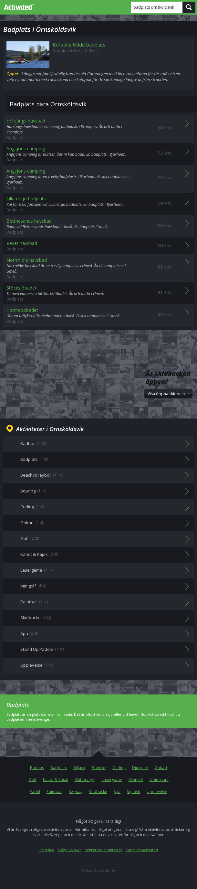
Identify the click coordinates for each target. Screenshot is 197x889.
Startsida (46, 849)
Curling (119, 767)
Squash (133, 791)
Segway (75, 791)
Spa (117, 791)
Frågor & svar (69, 849)
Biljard (79, 767)
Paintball (54, 791)
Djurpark (140, 767)
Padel (35, 791)
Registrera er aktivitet (103, 849)
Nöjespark (159, 779)
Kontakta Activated (142, 849)
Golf (32, 779)
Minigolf (136, 779)
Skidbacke (98, 791)
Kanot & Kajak (55, 779)
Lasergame (112, 779)
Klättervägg (85, 779)
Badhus (37, 767)
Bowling (99, 767)
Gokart (161, 767)
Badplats (58, 767)
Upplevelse (157, 791)
